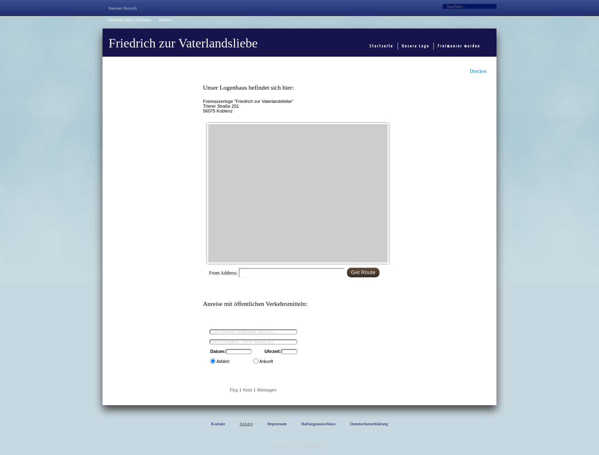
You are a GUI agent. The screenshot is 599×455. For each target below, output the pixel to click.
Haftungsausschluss (318, 423)
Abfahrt (222, 361)
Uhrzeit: (273, 351)
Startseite (143, 19)
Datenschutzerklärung (369, 423)
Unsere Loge (416, 46)
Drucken (478, 71)
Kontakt (218, 423)
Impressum (277, 423)
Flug (234, 390)
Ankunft (265, 361)
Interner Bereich (123, 8)
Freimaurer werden (459, 46)
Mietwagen (266, 390)
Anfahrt (246, 423)
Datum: (218, 351)
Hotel (247, 390)
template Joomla (299, 447)
